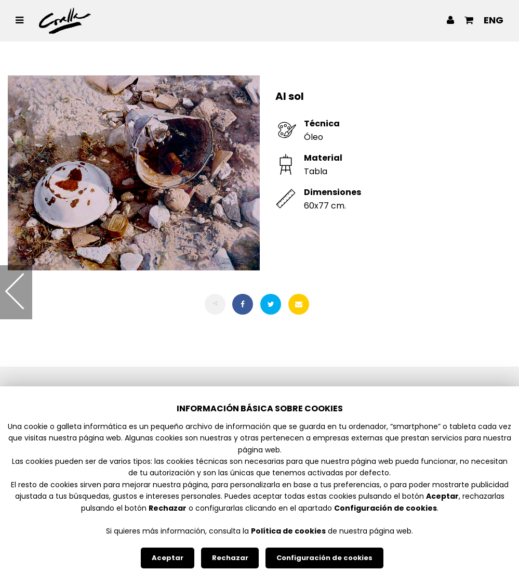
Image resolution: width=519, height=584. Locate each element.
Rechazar (230, 558)
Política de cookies (288, 531)
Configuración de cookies (324, 558)
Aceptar (167, 558)
